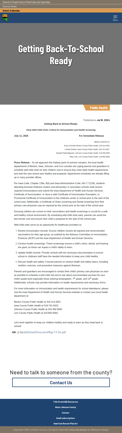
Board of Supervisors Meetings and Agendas (26, 2)
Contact (65, 412)
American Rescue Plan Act (66, 423)
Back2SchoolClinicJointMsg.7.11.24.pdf (43, 332)
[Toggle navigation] (115, 18)
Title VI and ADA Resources (65, 401)
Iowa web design (78, 429)
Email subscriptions (65, 418)
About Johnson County (65, 407)
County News (10, 6)
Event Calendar (11, 10)
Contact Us (61, 382)
